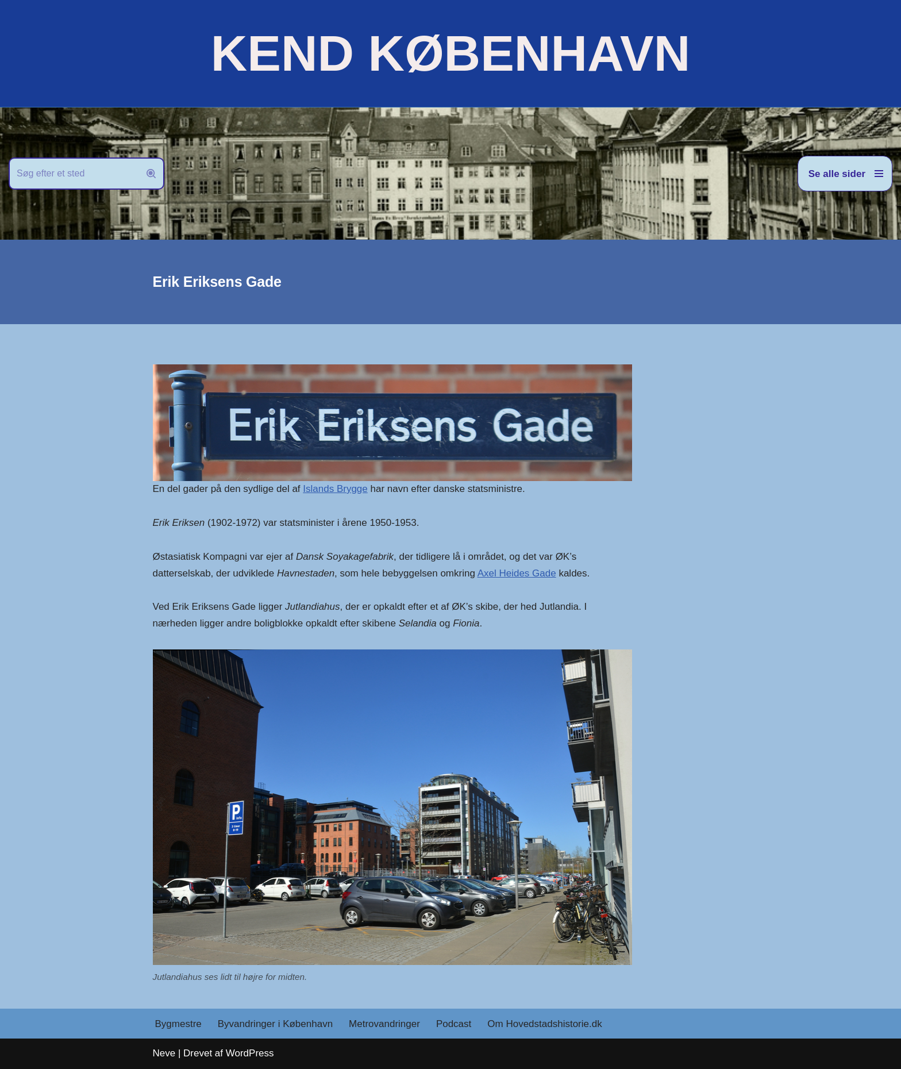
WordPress (250, 1053)
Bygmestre (178, 1023)
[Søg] (73, 173)
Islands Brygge (335, 488)
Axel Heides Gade (517, 573)
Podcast (453, 1023)
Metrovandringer (384, 1023)
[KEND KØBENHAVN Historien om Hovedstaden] (450, 53)
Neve (164, 1053)
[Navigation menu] (845, 173)
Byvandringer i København (275, 1023)
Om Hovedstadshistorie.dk (544, 1023)
